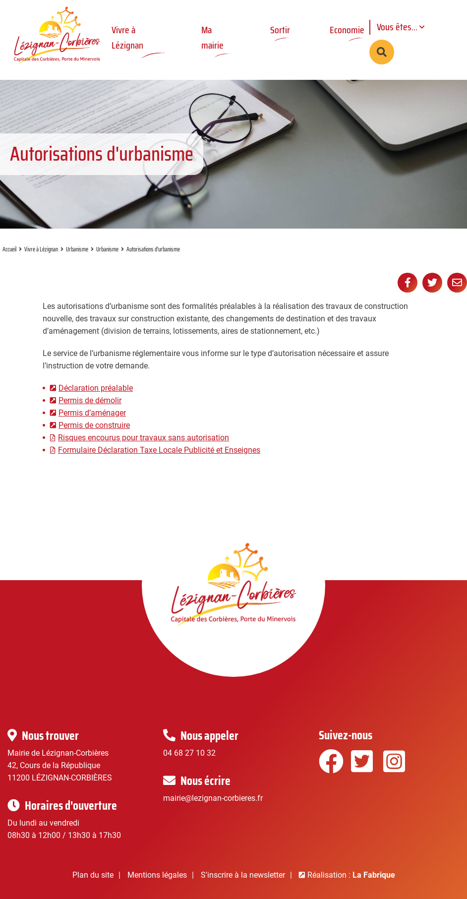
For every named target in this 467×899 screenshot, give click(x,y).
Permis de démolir (89, 400)
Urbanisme (77, 249)
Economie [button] (347, 30)
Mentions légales (157, 875)
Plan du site (93, 875)
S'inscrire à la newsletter (243, 875)
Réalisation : (351, 875)
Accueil (9, 249)
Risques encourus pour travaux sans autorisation (143, 437)
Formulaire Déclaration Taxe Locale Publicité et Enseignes (159, 450)
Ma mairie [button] (212, 37)
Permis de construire (94, 425)
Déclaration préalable (95, 388)
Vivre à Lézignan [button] (127, 37)
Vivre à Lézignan (41, 249)
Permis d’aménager (92, 413)
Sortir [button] (280, 30)
